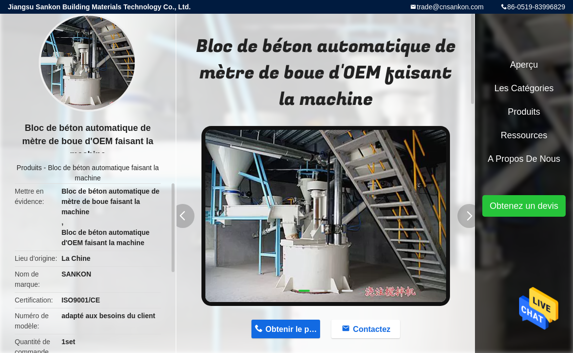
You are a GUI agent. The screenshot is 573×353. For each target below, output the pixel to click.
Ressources (523, 135)
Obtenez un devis (524, 206)
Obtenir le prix (292, 329)
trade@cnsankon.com (450, 7)
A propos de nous (524, 159)
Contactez (371, 329)
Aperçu (524, 65)
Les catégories (523, 88)
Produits (29, 168)
